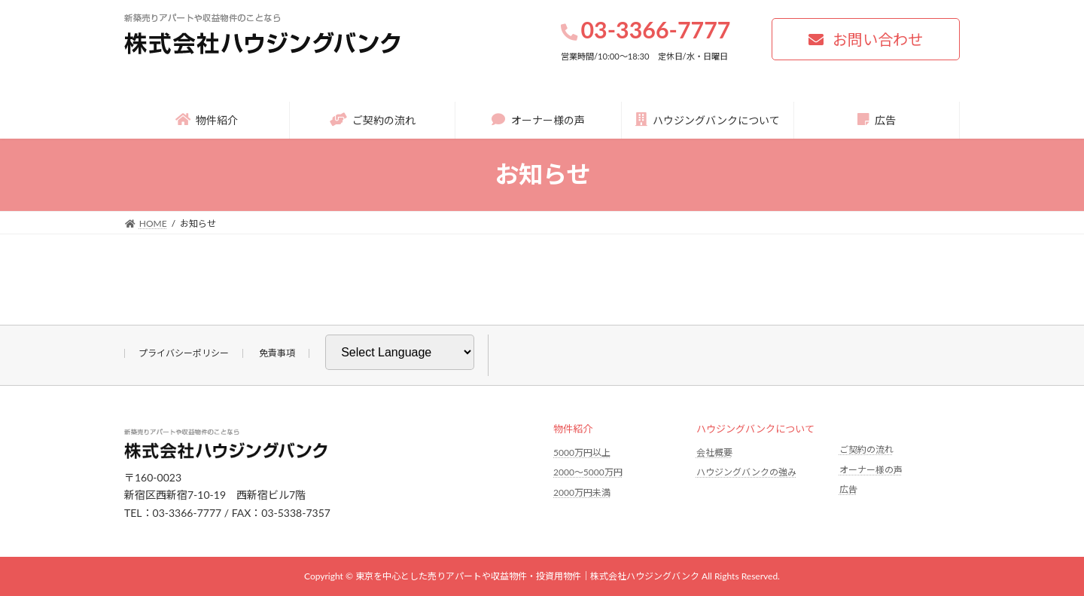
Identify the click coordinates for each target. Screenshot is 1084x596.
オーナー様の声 (871, 469)
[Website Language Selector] (399, 352)
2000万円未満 (582, 492)
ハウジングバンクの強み (746, 472)
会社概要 (714, 452)
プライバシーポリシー (184, 353)
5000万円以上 (582, 452)
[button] (866, 39)
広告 (848, 489)
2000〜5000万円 (588, 472)
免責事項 (277, 353)
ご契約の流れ (866, 449)
